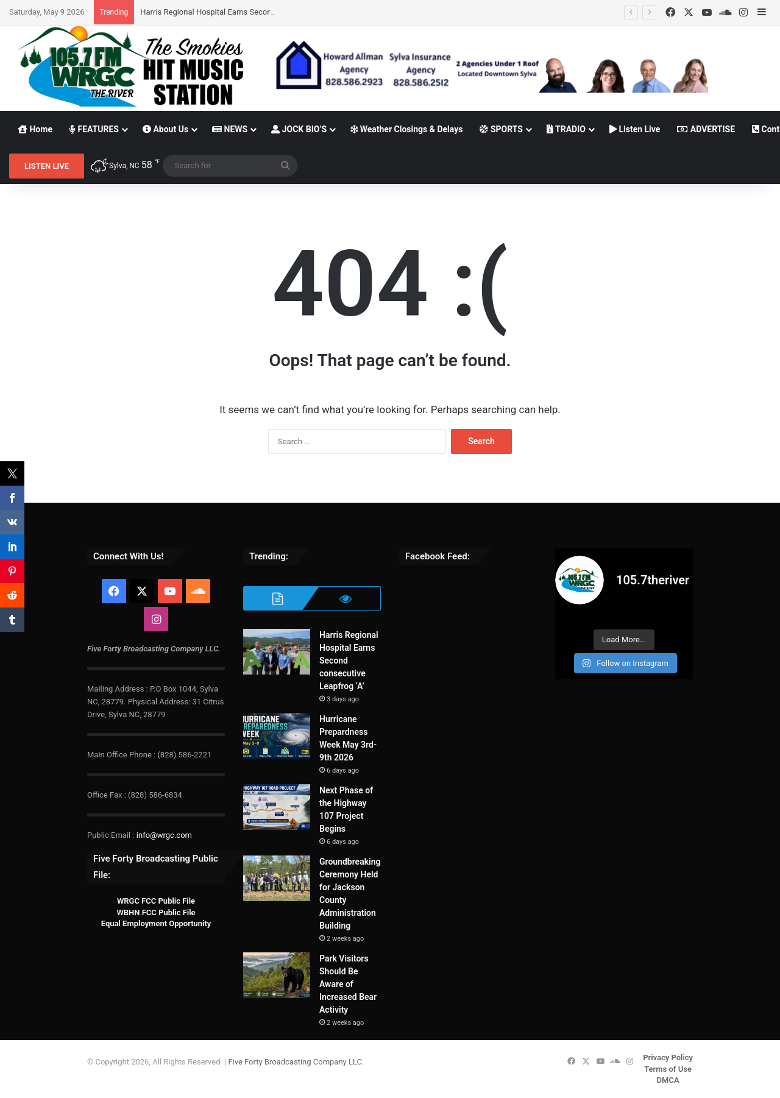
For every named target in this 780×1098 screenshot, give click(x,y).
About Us (165, 129)
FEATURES (94, 129)
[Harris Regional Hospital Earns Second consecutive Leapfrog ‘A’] (276, 652)
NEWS (229, 129)
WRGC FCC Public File (156, 900)
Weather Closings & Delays (406, 129)
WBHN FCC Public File (155, 912)
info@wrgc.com (164, 835)
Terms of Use (668, 1069)
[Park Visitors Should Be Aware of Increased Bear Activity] (276, 975)
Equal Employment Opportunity (156, 923)
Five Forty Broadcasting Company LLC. (296, 1061)
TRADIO (566, 129)
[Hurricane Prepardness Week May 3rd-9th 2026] (276, 736)
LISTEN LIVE (46, 166)
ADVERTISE (706, 129)
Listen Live (634, 129)
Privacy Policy (668, 1057)
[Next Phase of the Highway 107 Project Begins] (276, 807)
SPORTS (501, 129)
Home (35, 129)
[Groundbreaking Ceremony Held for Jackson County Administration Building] (276, 878)
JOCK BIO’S (299, 129)
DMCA (668, 1080)
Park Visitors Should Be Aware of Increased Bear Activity (348, 984)
